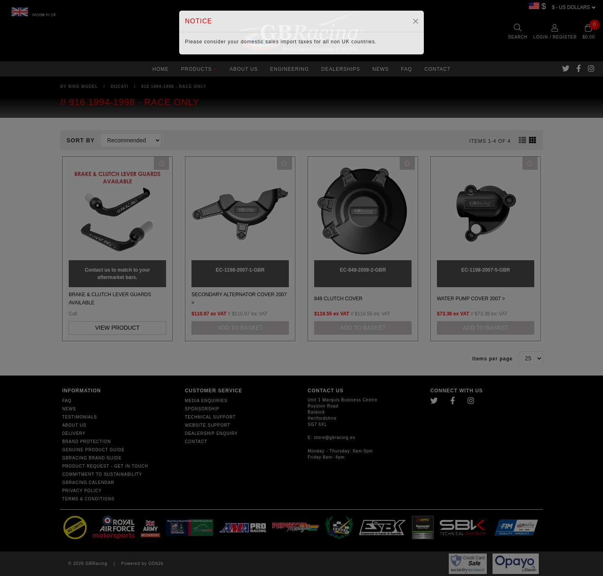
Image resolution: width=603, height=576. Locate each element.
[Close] (415, 21)
